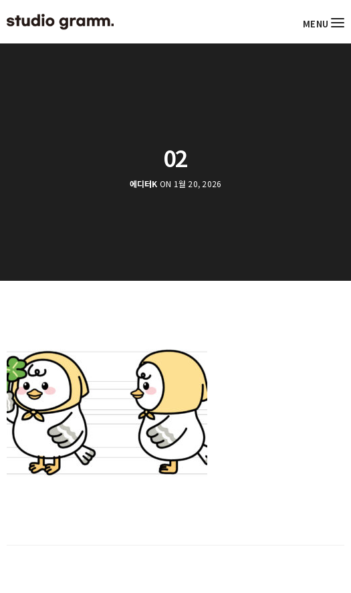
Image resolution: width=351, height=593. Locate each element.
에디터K (144, 184)
